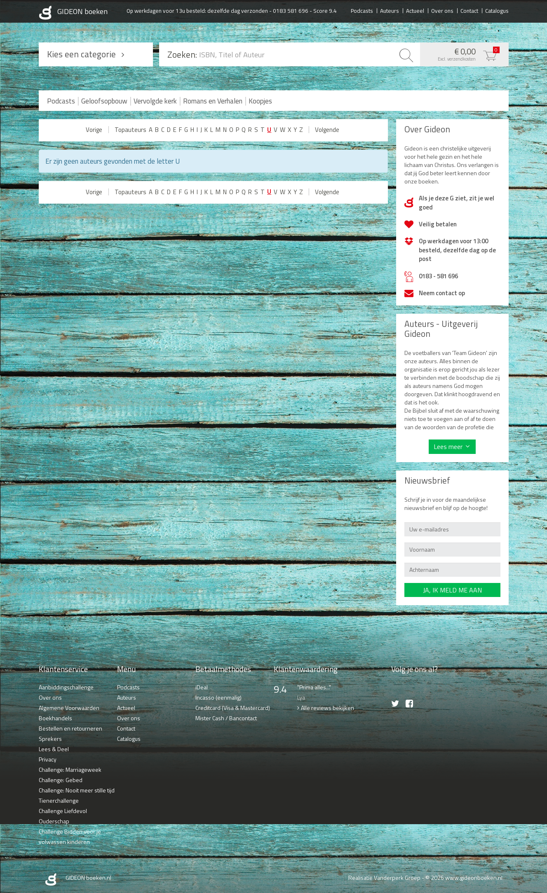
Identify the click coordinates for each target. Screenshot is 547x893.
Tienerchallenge (59, 800)
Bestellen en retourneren (70, 728)
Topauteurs (130, 129)
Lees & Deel (54, 749)
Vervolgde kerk (155, 101)
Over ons (442, 10)
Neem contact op (442, 293)
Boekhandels (55, 718)
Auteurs (389, 10)
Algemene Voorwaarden (69, 707)
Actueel (415, 10)
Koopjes (260, 101)
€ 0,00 (462, 53)
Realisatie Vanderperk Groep (384, 877)
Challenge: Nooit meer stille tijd (77, 790)
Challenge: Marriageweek (70, 769)
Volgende (327, 129)
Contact (469, 10)
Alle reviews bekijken (327, 707)
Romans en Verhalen (212, 101)
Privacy (47, 759)
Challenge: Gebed (60, 780)
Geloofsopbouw (104, 101)
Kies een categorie (81, 54)
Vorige (94, 129)
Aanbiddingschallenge (66, 687)
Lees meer (448, 446)
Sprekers (50, 738)
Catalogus (497, 10)
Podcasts (362, 10)
